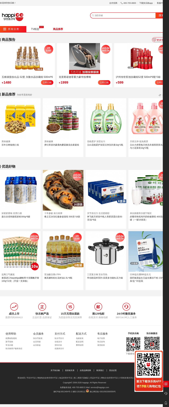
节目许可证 (31, 378)
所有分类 (11, 29)
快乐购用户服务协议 (14, 348)
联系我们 (100, 370)
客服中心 (162, 3)
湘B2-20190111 (78, 392)
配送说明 (79, 342)
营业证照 (113, 370)
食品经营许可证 (65, 378)
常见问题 (9, 345)
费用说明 (79, 345)
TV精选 (35, 29)
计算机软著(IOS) (126, 378)
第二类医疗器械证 (81, 378)
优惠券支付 (59, 348)
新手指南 (9, 342)
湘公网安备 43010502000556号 (103, 392)
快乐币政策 (37, 338)
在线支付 (58, 342)
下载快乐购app (146, 3)
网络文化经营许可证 (109, 378)
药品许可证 (95, 378)
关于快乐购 (55, 370)
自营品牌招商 (85, 370)
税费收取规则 (11, 338)
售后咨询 (101, 342)
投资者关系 (69, 370)
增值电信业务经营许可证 (47, 378)
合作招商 (113, 3)
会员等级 (37, 342)
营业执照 (21, 378)
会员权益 (37, 345)
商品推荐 (58, 29)
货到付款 (58, 345)
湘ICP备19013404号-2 (62, 392)
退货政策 (101, 345)
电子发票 (101, 338)
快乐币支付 (59, 338)
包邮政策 (79, 338)
